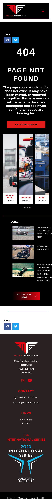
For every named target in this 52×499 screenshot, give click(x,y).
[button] (22, 207)
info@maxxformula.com (28, 402)
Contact (26, 423)
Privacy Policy (26, 419)
